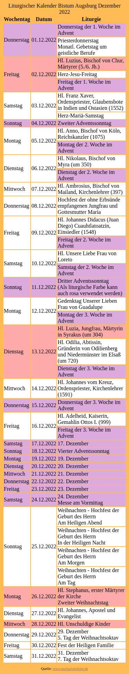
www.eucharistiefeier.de (70, 669)
